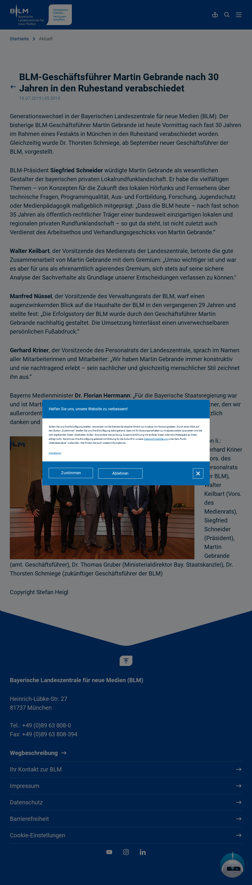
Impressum (55, 453)
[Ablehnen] (121, 473)
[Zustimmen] (71, 473)
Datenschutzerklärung (156, 439)
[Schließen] (198, 473)
